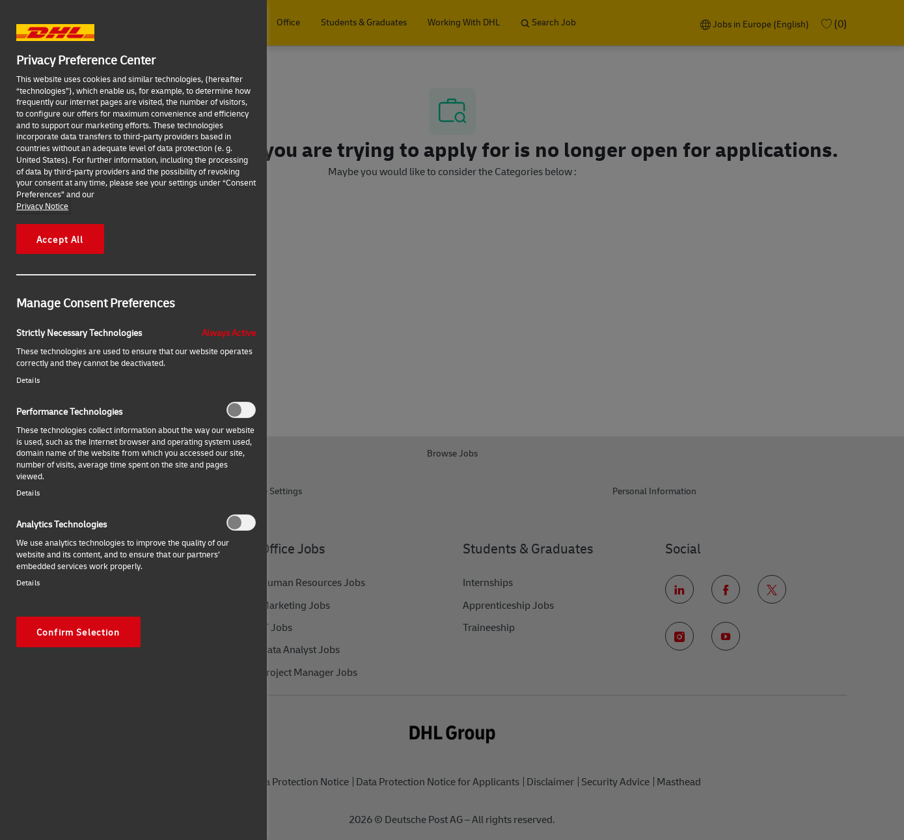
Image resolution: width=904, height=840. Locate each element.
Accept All (60, 238)
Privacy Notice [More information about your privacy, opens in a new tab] (42, 206)
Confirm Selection (78, 631)
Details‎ (28, 379)
